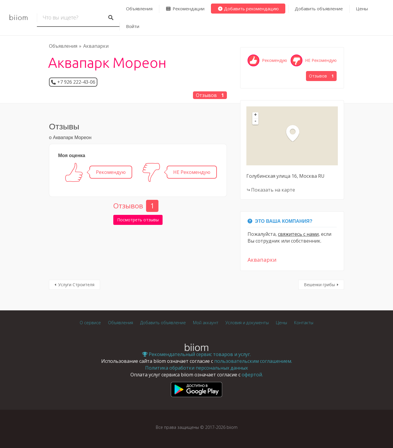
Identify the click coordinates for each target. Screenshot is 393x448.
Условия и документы (247, 322)
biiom (18, 18)
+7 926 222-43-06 (76, 82)
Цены (362, 8)
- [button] (255, 121)
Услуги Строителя (76, 284)
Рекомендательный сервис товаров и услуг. (196, 354)
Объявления (139, 8)
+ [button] (255, 115)
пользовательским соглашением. (253, 361)
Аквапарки (96, 46)
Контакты (303, 322)
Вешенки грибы (319, 284)
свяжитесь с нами (298, 234)
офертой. (252, 374)
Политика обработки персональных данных (196, 368)
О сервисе (90, 322)
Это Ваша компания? (280, 221)
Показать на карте (273, 190)
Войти (132, 26)
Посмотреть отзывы (138, 220)
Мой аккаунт (205, 322)
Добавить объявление (319, 8)
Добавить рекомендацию (248, 8)
